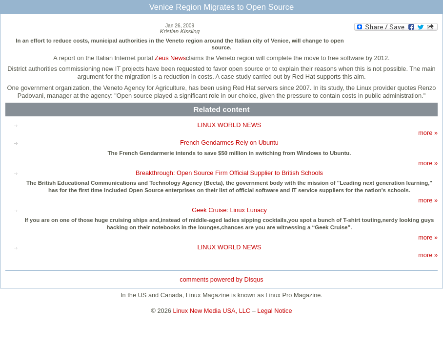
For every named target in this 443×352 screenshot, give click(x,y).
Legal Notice (274, 310)
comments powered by (221, 279)
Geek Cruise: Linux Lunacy (229, 210)
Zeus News (170, 58)
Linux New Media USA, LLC (212, 310)
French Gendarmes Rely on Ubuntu (229, 142)
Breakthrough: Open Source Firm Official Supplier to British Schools (229, 172)
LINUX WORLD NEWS (230, 125)
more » (428, 132)
